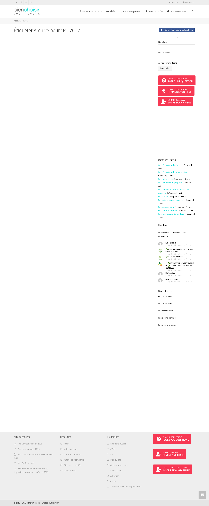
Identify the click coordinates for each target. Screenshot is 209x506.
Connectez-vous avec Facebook (177, 30)
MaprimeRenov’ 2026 (90, 11)
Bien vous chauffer (72, 465)
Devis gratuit (70, 470)
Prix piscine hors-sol (167, 317)
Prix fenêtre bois (165, 310)
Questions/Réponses (130, 11)
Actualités (111, 11)
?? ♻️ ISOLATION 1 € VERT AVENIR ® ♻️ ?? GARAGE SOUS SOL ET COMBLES (179, 265)
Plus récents (163, 232)
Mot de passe (164, 52)
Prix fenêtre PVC (165, 296)
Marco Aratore (171, 279)
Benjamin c (170, 273)
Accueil (17, 21)
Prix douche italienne (167, 210)
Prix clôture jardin (166, 179)
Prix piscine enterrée (167, 325)
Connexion (175, 2)
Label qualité (116, 470)
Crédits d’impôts (154, 11)
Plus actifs (175, 232)
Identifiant (162, 42)
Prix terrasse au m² (166, 207)
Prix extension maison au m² (170, 200)
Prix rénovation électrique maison (173, 172)
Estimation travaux (177, 11)
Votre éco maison (72, 454)
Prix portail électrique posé (170, 182)
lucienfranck (170, 242)
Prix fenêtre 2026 (26, 463)
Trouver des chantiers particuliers (126, 486)
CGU (112, 449)
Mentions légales (118, 443)
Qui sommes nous (119, 465)
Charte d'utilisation (50, 502)
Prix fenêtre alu (165, 303)
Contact (114, 481)
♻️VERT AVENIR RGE (174, 256)
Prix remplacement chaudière (171, 214)
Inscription (189, 2)
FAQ (112, 454)
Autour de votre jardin (74, 459)
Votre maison (70, 449)
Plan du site (115, 459)
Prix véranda (164, 196)
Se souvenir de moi (168, 63)
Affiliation (114, 476)
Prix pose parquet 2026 (29, 449)
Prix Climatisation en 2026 (30, 443)
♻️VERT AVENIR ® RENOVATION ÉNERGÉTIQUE (179, 250)
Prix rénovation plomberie (169, 165)
